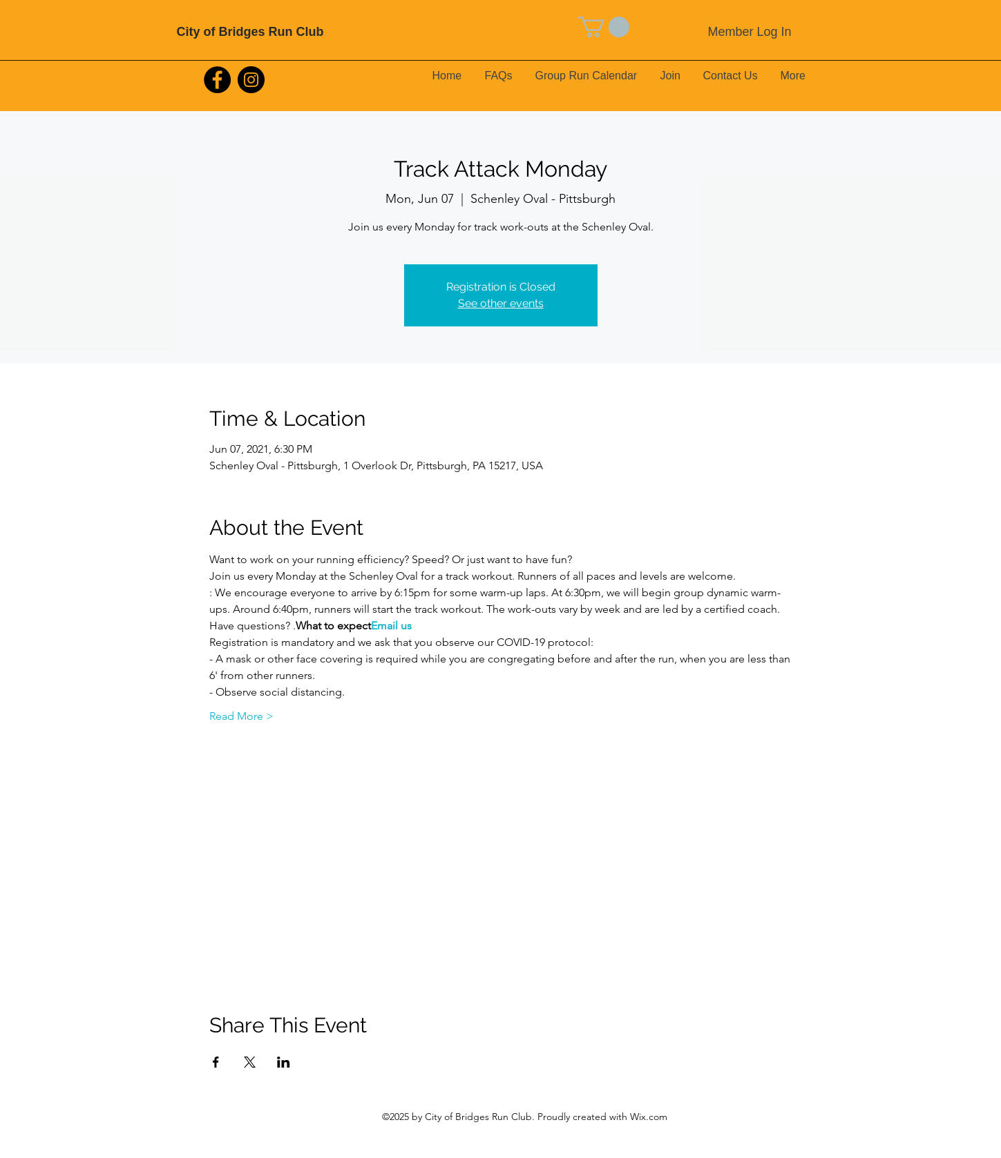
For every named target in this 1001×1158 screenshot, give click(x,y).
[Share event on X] (249, 1062)
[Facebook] (217, 79)
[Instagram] (251, 79)
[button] (603, 27)
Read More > (241, 716)
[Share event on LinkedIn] (283, 1062)
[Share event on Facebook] (215, 1062)
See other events (501, 303)
